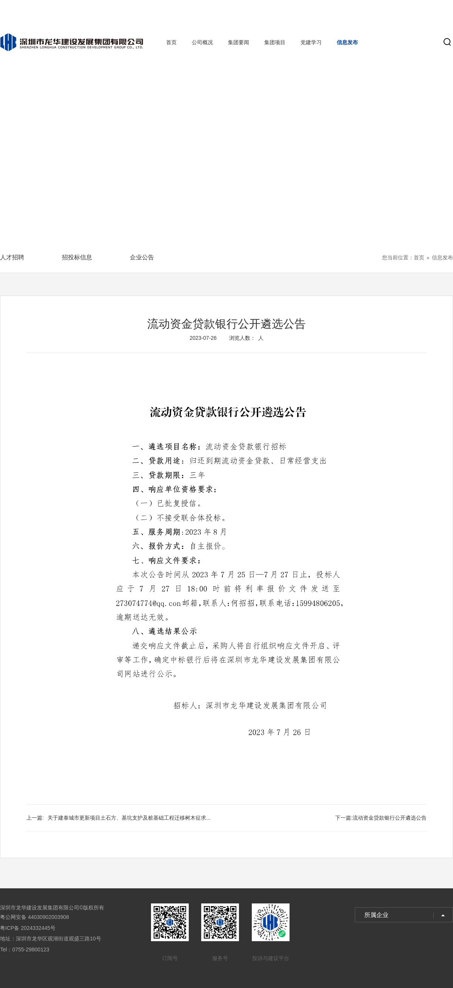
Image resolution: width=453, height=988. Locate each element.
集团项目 (274, 42)
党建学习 (311, 42)
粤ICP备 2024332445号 (27, 928)
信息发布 (347, 42)
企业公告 (142, 257)
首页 (171, 42)
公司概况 (202, 42)
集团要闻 (238, 42)
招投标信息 (77, 257)
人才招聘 (12, 257)
